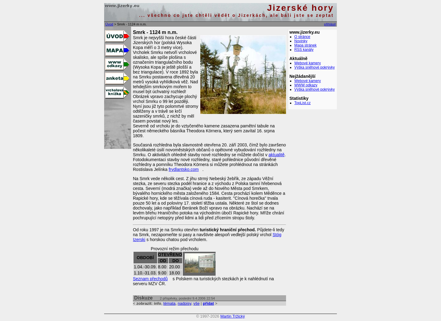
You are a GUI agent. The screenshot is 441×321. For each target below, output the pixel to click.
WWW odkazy (305, 85)
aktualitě (277, 154)
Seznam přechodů (150, 278)
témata (169, 303)
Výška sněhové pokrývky (314, 67)
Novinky (300, 41)
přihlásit (330, 24)
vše (196, 303)
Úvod (109, 24)
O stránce (302, 37)
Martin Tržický (232, 316)
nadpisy (184, 303)
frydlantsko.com (184, 169)
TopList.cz (302, 103)
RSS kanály (304, 49)
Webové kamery (307, 63)
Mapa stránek (305, 45)
